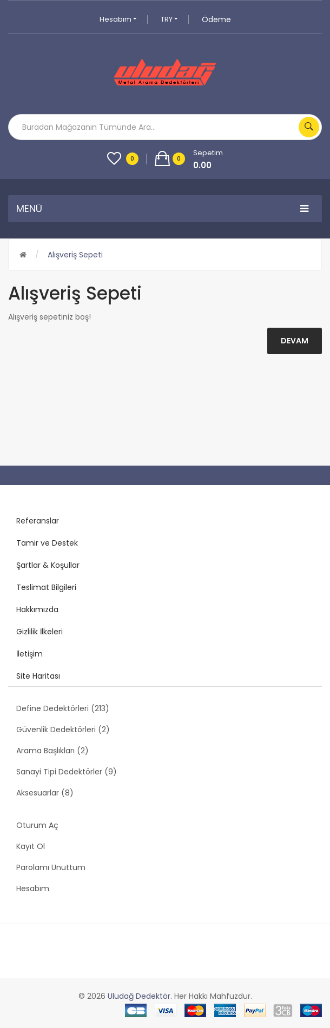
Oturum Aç (37, 825)
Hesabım (118, 19)
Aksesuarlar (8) (45, 792)
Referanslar (37, 520)
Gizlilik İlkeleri (39, 631)
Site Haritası (38, 676)
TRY (169, 19)
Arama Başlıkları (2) (52, 750)
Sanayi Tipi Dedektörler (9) (66, 771)
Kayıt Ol (30, 846)
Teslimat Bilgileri (46, 587)
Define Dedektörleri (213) (62, 708)
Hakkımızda (37, 609)
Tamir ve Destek (47, 543)
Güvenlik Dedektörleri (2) (63, 729)
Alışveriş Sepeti (75, 254)
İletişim (29, 653)
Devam (294, 340)
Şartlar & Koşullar (48, 565)
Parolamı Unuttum (50, 867)
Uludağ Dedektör (139, 996)
